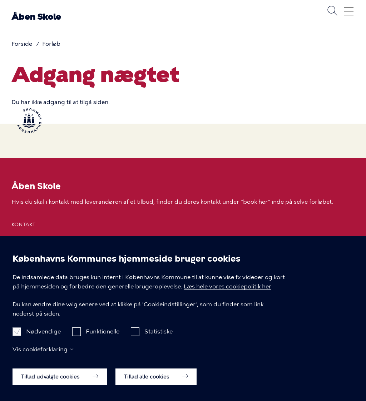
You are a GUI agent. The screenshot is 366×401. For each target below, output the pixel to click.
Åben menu (348, 11)
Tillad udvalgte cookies (59, 384)
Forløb (51, 43)
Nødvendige (43, 339)
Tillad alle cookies (156, 384)
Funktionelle (102, 339)
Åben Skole (36, 16)
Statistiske (158, 339)
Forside (21, 43)
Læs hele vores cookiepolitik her (227, 294)
